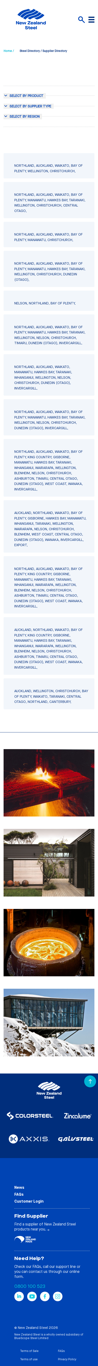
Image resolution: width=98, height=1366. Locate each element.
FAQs (19, 1194)
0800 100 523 (29, 1286)
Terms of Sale (29, 1351)
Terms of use (29, 1359)
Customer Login (29, 1201)
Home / (9, 51)
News (19, 1187)
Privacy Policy (67, 1359)
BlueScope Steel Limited (31, 1338)
